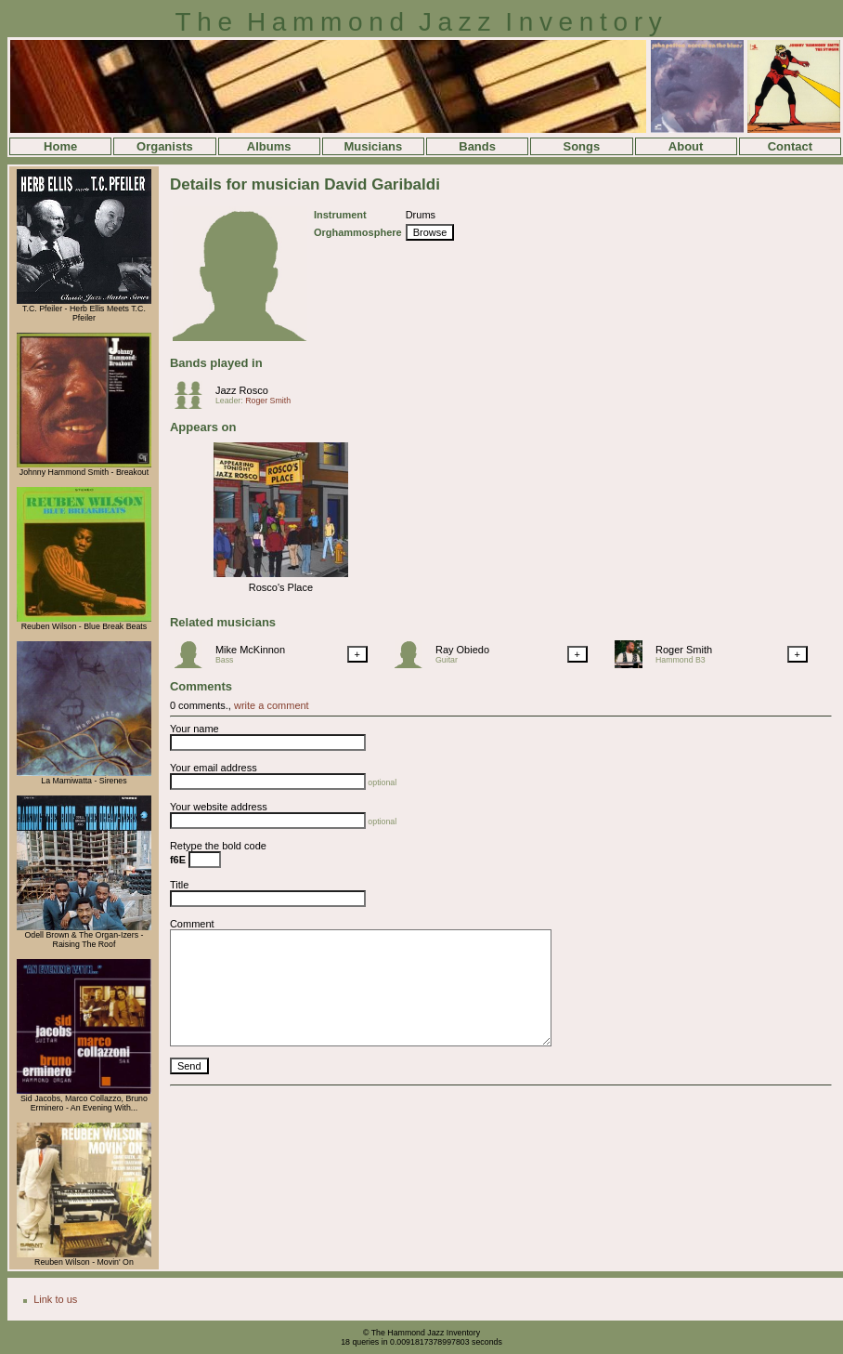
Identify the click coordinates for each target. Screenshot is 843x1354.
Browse (430, 232)
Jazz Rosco (241, 390)
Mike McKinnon (250, 649)
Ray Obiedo (462, 649)
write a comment (271, 705)
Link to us (55, 1299)
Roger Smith (268, 400)
